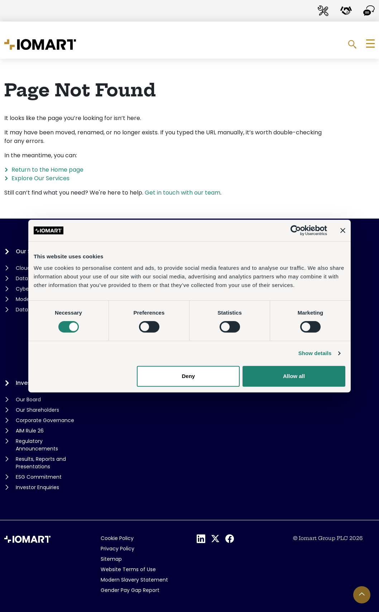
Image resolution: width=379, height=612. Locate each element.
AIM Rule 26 (30, 430)
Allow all (294, 376)
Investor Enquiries (37, 487)
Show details (315, 353)
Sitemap (111, 559)
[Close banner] (342, 230)
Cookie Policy (117, 538)
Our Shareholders (37, 409)
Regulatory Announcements (37, 445)
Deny (188, 376)
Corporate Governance (45, 420)
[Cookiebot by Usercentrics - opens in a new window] (295, 230)
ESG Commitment (39, 476)
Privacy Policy (117, 548)
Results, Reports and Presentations (41, 462)
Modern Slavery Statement (134, 579)
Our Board (28, 399)
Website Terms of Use (128, 569)
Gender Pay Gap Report (130, 590)
